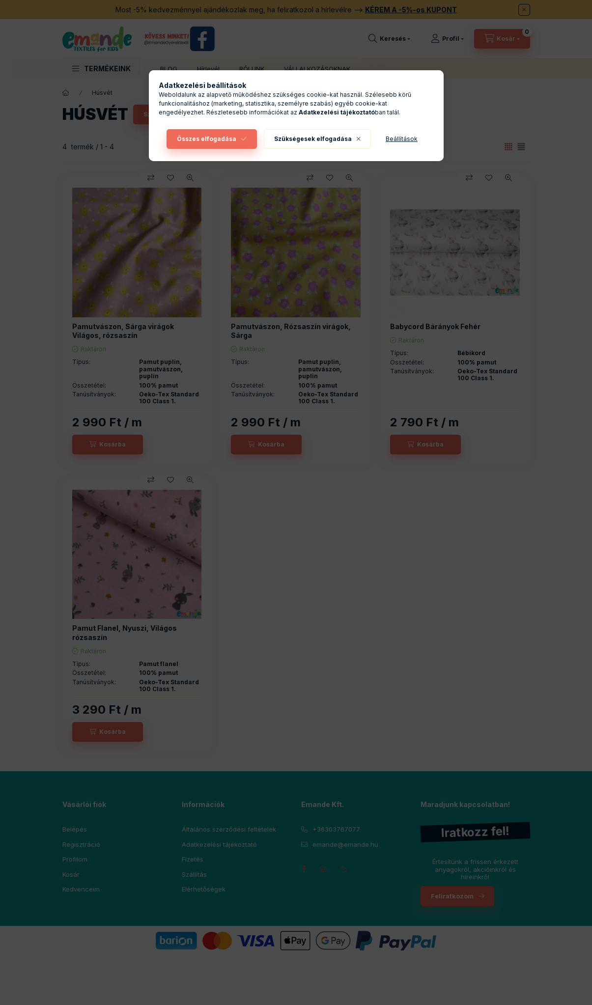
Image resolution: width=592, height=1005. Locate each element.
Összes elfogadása (206, 138)
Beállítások (402, 138)
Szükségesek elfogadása (313, 138)
